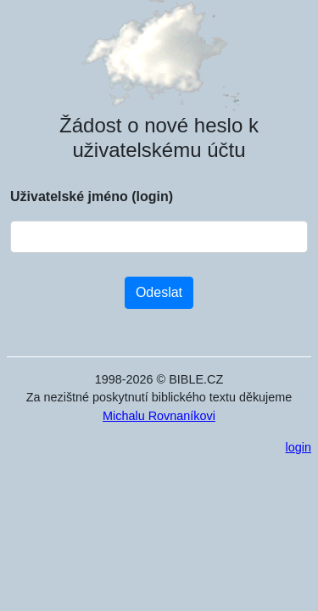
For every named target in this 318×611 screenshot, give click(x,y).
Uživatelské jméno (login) (91, 196)
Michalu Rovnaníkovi (159, 416)
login (298, 447)
